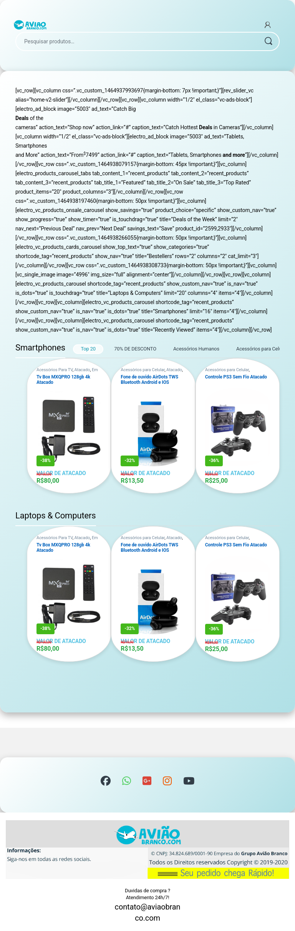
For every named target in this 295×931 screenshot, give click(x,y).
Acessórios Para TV (54, 369)
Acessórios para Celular (261, 349)
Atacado (82, 369)
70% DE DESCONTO (135, 349)
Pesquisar (268, 41)
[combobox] (136, 41)
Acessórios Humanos (196, 349)
